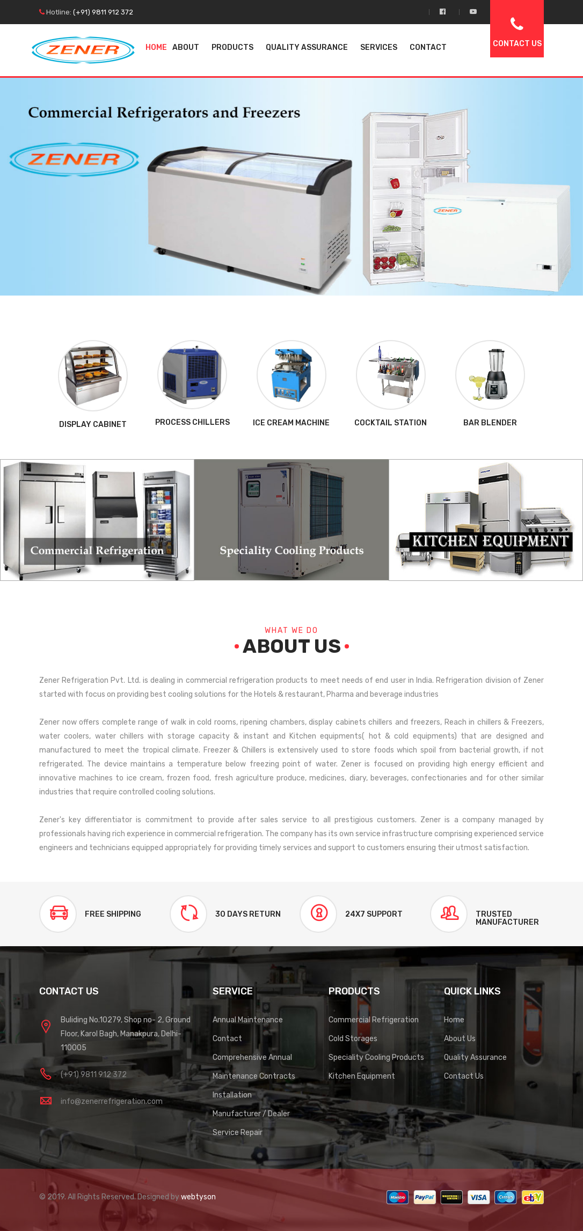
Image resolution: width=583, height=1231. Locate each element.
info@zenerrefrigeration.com (112, 1101)
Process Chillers (192, 422)
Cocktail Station (390, 422)
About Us (460, 1038)
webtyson (198, 1196)
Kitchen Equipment (362, 1076)
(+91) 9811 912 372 (103, 12)
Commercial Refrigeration (374, 1019)
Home (156, 47)
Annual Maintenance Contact (248, 1029)
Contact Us (464, 1076)
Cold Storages (353, 1038)
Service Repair (238, 1132)
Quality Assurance (475, 1057)
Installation (232, 1095)
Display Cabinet (93, 424)
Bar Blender (490, 422)
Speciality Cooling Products (376, 1057)
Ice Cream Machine (291, 422)
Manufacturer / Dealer (251, 1113)
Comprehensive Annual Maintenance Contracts (254, 1067)
